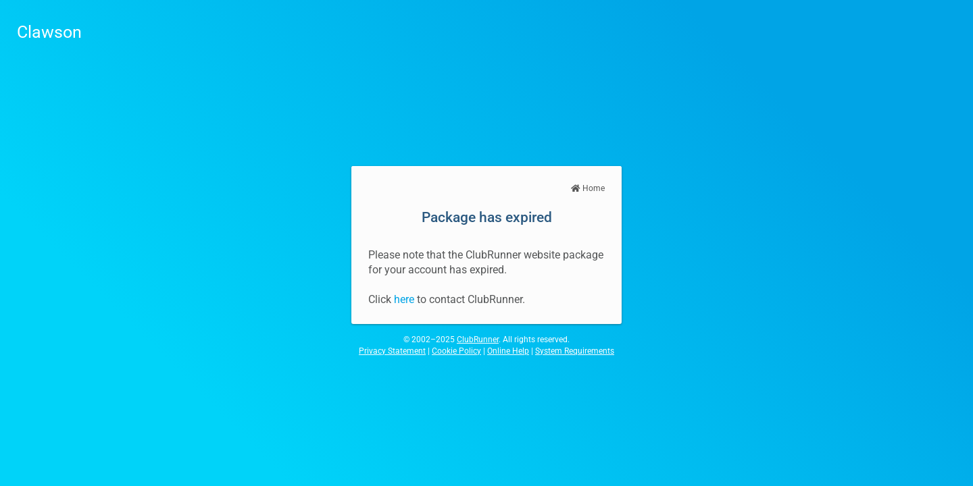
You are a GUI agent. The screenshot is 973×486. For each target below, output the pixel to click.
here (404, 299)
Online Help (508, 351)
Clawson (49, 32)
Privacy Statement (392, 351)
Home (588, 188)
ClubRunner (478, 339)
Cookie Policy (456, 351)
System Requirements (574, 351)
